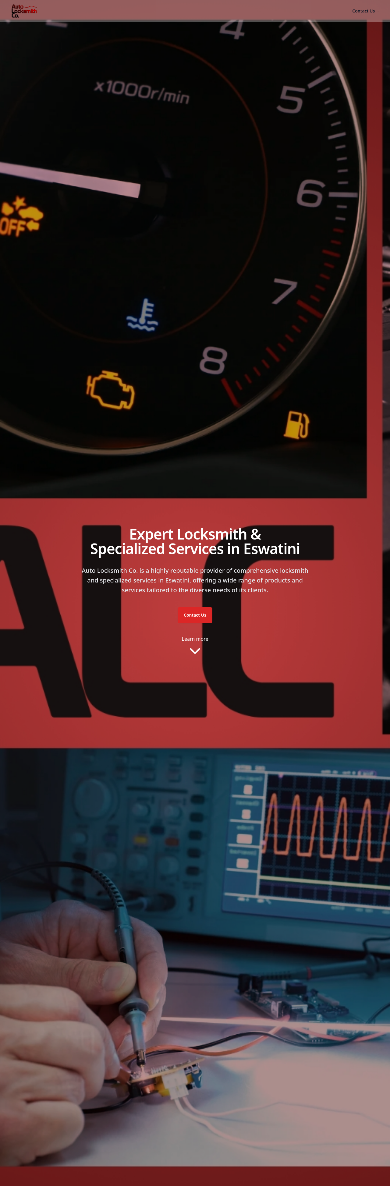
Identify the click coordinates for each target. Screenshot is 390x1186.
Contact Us (366, 11)
